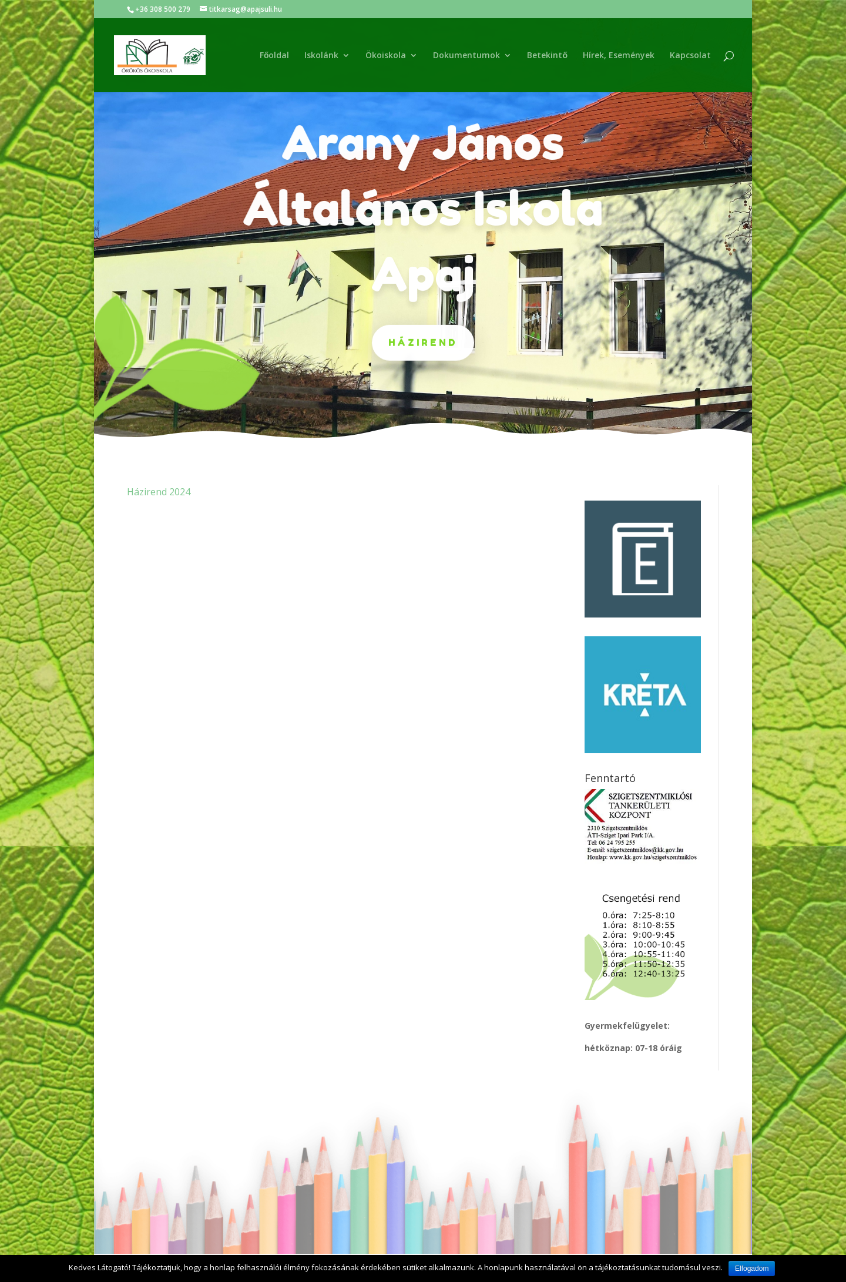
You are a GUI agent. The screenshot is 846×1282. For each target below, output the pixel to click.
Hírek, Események (618, 56)
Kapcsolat (690, 56)
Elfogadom (751, 1268)
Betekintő (547, 56)
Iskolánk (321, 56)
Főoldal (275, 56)
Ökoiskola (385, 56)
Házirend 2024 (158, 491)
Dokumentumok (466, 56)
